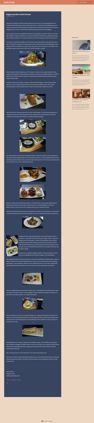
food (8, 379)
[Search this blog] (86, 2)
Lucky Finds (9, 2)
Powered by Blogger (47, 421)
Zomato (19, 379)
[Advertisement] (33, 408)
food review (13, 379)
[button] (7, 19)
